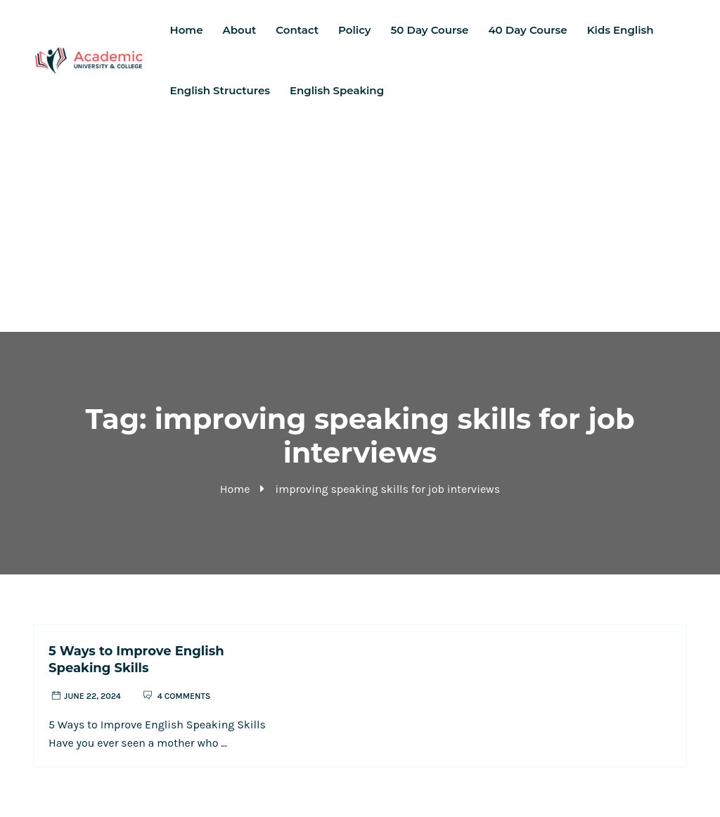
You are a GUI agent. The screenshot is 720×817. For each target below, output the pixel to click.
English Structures (220, 90)
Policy (354, 30)
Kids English (620, 30)
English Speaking (337, 90)
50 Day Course (430, 30)
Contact (297, 30)
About (240, 30)
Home (186, 30)
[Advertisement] (360, 226)
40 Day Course (527, 30)
